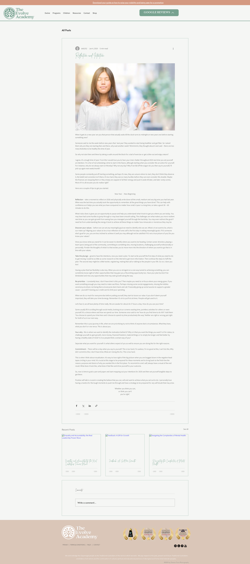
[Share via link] (96, 406)
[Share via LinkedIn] (89, 406)
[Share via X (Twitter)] (83, 406)
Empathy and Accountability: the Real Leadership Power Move (81, 462)
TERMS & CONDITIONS (77, 545)
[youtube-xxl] (185, 546)
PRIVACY (65, 545)
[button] (56, 13)
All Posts (66, 30)
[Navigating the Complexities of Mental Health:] (168, 445)
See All (185, 429)
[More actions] (173, 48)
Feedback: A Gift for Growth (122, 460)
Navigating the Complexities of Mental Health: (169, 462)
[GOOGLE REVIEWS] (159, 12)
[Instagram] (175, 546)
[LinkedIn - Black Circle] (178, 546)
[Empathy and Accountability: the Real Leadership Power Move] (81, 445)
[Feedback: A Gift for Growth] (125, 445)
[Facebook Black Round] (182, 546)
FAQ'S (89, 545)
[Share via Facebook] (76, 406)
